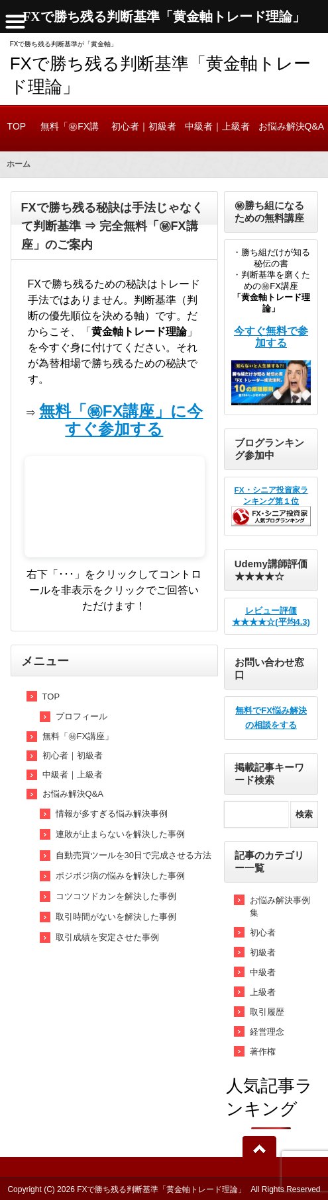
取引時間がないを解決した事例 (116, 917)
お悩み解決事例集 (280, 906)
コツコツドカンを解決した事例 (116, 896)
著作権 (263, 1052)
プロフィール (81, 716)
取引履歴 (267, 1012)
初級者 (263, 952)
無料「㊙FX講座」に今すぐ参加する (121, 420)
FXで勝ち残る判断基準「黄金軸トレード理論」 (161, 1189)
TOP (16, 126)
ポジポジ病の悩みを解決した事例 (120, 876)
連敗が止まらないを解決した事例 (120, 834)
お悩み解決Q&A (291, 126)
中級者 (263, 972)
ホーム (18, 164)
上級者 (263, 992)
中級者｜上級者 (217, 126)
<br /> (115, 506)
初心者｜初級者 (143, 126)
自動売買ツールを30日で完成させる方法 (133, 855)
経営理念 (267, 1032)
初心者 (263, 933)
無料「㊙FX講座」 (70, 136)
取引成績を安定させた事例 (107, 937)
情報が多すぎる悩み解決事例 (112, 814)
